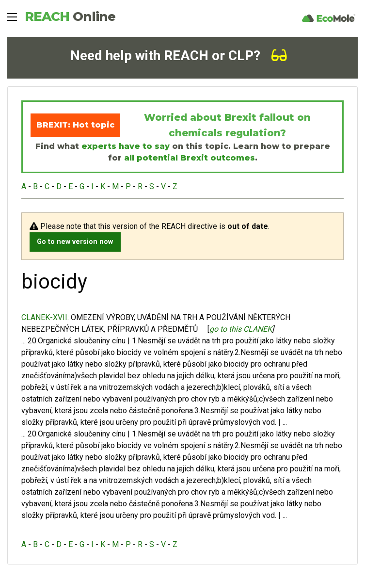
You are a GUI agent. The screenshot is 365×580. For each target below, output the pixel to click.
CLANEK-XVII (44, 317)
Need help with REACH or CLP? (178, 56)
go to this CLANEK (240, 329)
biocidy (129, 352)
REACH (70, 16)
